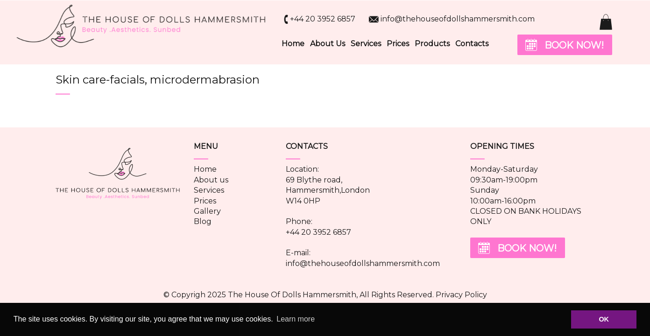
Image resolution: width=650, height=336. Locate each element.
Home (293, 43)
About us (211, 179)
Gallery (207, 211)
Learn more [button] (295, 319)
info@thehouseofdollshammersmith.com (458, 18)
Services (366, 43)
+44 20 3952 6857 (322, 18)
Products (432, 43)
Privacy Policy (461, 294)
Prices (398, 43)
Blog (203, 221)
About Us (327, 43)
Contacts (471, 43)
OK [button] (604, 319)
